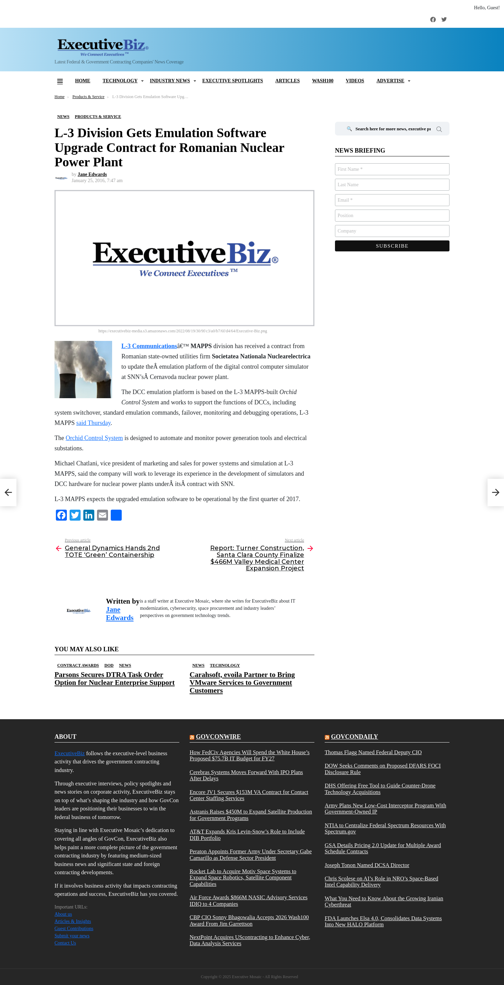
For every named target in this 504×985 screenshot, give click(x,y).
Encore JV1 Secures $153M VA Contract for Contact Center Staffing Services (249, 795)
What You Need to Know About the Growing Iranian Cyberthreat (384, 901)
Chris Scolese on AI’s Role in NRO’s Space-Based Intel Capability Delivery (381, 882)
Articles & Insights (73, 921)
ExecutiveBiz (70, 753)
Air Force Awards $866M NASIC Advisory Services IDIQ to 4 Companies (249, 900)
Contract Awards (78, 665)
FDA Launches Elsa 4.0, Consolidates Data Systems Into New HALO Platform (383, 921)
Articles (287, 80)
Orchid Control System (94, 438)
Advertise (390, 80)
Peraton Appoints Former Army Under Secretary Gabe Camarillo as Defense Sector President (251, 854)
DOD (108, 665)
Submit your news (72, 935)
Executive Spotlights (232, 80)
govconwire (218, 736)
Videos (355, 80)
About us (63, 914)
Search (439, 130)
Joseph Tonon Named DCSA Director (367, 865)
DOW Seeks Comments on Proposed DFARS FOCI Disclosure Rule (383, 769)
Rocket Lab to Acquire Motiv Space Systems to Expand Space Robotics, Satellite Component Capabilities (243, 877)
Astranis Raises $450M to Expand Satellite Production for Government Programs (251, 815)
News (125, 665)
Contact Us (65, 943)
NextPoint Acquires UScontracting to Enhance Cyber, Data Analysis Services (250, 940)
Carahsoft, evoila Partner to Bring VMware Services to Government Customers (242, 682)
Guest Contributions (74, 928)
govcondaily (354, 736)
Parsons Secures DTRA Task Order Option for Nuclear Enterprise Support (115, 678)
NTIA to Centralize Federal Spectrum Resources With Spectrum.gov (385, 828)
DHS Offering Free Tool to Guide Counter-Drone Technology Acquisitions (380, 789)
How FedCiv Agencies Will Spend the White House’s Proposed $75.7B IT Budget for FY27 (250, 755)
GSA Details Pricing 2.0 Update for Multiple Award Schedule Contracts (383, 848)
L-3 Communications (149, 346)
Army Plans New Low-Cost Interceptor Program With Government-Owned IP (385, 809)
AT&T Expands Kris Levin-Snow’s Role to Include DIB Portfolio (247, 835)
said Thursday (93, 422)
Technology (120, 80)
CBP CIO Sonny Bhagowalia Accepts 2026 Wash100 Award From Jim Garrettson (249, 920)
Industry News (170, 80)
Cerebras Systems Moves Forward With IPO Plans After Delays (246, 775)
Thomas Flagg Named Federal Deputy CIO (373, 752)
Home (82, 80)
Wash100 (322, 80)
